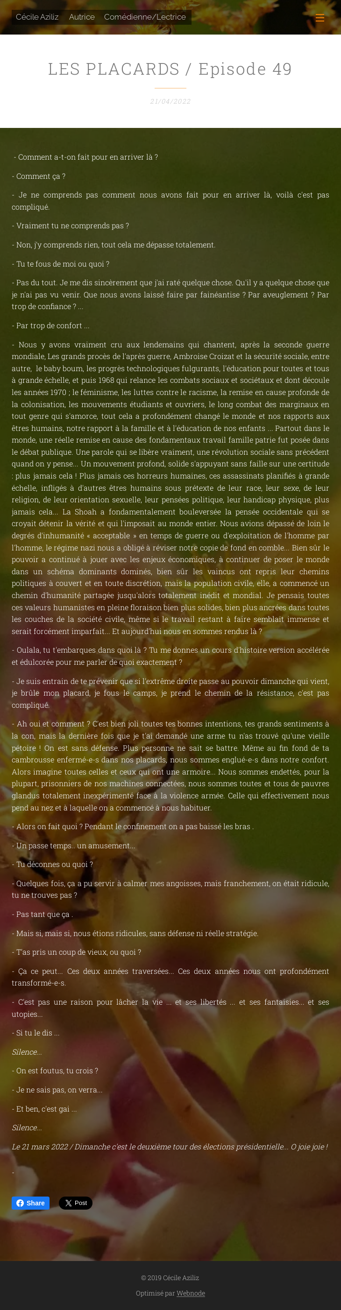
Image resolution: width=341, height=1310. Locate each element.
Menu (320, 17)
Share (30, 1203)
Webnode (191, 1293)
